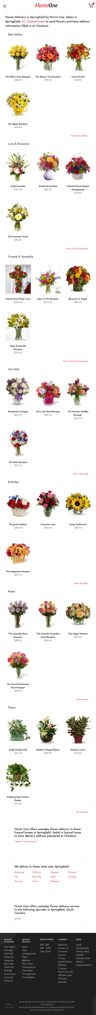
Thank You (9, 967)
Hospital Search (84, 965)
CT (38, 1002)
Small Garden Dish (18, 749)
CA (31, 1002)
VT (39, 1010)
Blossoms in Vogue (78, 298)
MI (45, 1004)
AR (26, 1002)
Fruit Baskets (28, 977)
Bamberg (54, 881)
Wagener (54, 872)
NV (44, 1007)
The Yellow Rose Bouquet (17, 76)
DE (43, 1002)
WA (42, 1010)
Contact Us (63, 948)
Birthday (8, 970)
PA (63, 1007)
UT (34, 1010)
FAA (54, 1007)
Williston (36, 872)
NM (41, 1007)
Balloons (26, 960)
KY (64, 1002)
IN (59, 1002)
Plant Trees (27, 963)
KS (62, 1002)
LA (67, 1002)
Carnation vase (48, 524)
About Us (62, 944)
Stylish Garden (18, 186)
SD (70, 1007)
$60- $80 (44, 944)
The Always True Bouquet (48, 76)
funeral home (36, 21)
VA (36, 1010)
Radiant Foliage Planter (48, 749)
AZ (29, 1002)
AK (21, 1002)
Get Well (8, 953)
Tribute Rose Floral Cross (17, 298)
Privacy (61, 958)
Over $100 (45, 951)
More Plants (82, 812)
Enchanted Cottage (18, 411)
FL (46, 1002)
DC (41, 1002)
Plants (25, 957)
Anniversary (10, 973)
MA (69, 1002)
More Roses (82, 699)
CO (34, 1002)
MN (47, 1004)
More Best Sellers (79, 135)
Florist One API (65, 971)
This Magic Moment (78, 633)
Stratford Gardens (48, 186)
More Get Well (80, 473)
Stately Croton (77, 749)
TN (73, 1007)
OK (57, 1007)
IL (57, 1002)
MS (20, 1007)
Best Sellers (9, 946)
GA (48, 1002)
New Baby (9, 963)
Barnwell (72, 872)
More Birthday (81, 583)
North (35, 881)
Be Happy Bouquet (17, 123)
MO (51, 1004)
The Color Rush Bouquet (48, 411)
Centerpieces (28, 967)
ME (42, 1004)
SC (24, 21)
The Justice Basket (18, 524)
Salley (53, 876)
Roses (25, 946)
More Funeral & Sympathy (75, 361)
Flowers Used (82, 951)
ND (29, 1007)
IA (53, 1002)
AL (23, 1002)
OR (60, 1007)
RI (65, 1007)
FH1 (59, 1010)
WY (52, 1010)
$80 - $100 (45, 948)
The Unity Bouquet (18, 462)
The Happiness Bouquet (18, 571)
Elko (16, 876)
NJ (38, 1007)
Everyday (8, 950)
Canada (79, 954)
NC (26, 1007)
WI (46, 1010)
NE (33, 1007)
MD (73, 1002)
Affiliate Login (65, 975)
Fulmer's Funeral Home (25, 841)
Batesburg (19, 872)
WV (48, 1010)
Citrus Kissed (78, 76)
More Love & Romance (77, 248)
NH (35, 1007)
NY (47, 1007)
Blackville (36, 876)
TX (31, 1010)
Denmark (72, 876)
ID (55, 1002)
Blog (56, 1010)
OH (50, 1007)
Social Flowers (65, 961)
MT (23, 1007)
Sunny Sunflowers (78, 524)
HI (51, 1002)
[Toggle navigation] (4, 6)
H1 (63, 1010)
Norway (18, 881)
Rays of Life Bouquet (48, 298)
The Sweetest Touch (18, 236)
